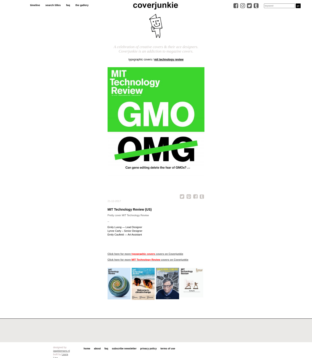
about (97, 348)
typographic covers (140, 59)
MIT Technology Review (169, 59)
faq (68, 5)
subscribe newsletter (124, 348)
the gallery (82, 5)
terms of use (168, 348)
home (87, 348)
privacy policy (148, 348)
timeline (35, 5)
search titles (53, 5)
